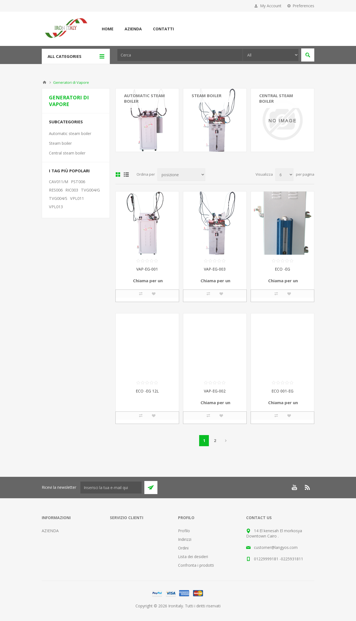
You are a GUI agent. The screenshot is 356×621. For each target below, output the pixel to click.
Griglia (117, 174)
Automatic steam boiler (144, 98)
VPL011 (77, 198)
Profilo (184, 530)
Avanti (226, 440)
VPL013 (56, 206)
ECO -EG (282, 269)
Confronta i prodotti (196, 565)
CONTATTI (163, 28)
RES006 (56, 190)
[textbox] (180, 55)
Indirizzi (184, 539)
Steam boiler (206, 95)
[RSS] (307, 487)
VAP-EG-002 (215, 391)
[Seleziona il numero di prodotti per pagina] (284, 174)
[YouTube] (294, 487)
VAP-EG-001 (147, 269)
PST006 (78, 181)
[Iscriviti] (111, 488)
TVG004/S (58, 198)
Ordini (183, 548)
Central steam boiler (276, 98)
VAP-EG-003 (215, 269)
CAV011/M (58, 181)
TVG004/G (90, 190)
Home (107, 28)
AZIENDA (133, 28)
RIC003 (71, 190)
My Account (270, 5)
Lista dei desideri (193, 556)
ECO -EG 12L (147, 391)
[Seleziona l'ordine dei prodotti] (181, 174)
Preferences (303, 5)
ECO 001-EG (282, 391)
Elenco (126, 174)
